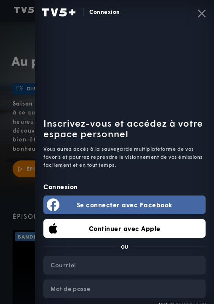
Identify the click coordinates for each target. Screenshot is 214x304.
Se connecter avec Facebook (125, 205)
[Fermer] (202, 13)
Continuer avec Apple (124, 228)
